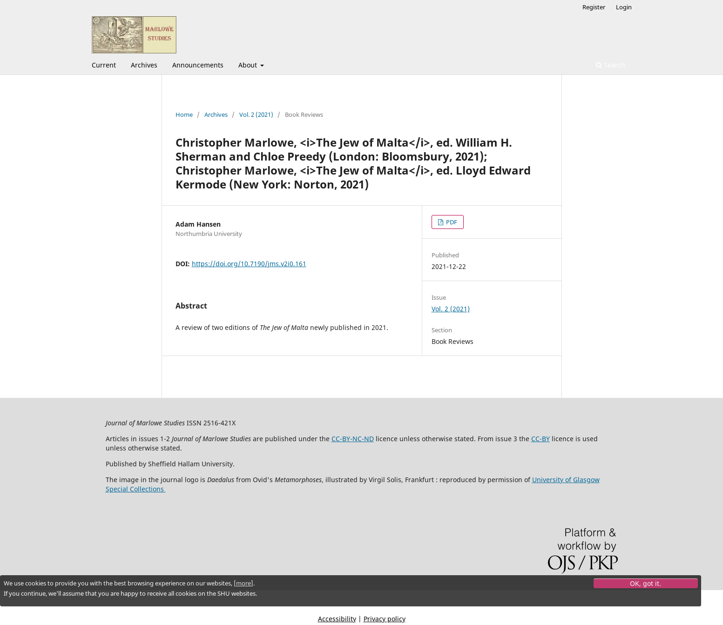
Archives (144, 64)
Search (610, 64)
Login (624, 7)
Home (184, 114)
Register (593, 7)
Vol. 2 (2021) (256, 114)
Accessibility (337, 618)
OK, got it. (645, 583)
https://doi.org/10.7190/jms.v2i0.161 (249, 263)
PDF (451, 222)
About (248, 64)
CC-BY (540, 438)
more (243, 583)
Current (104, 64)
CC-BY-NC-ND (352, 438)
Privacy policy (384, 618)
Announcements (197, 64)
